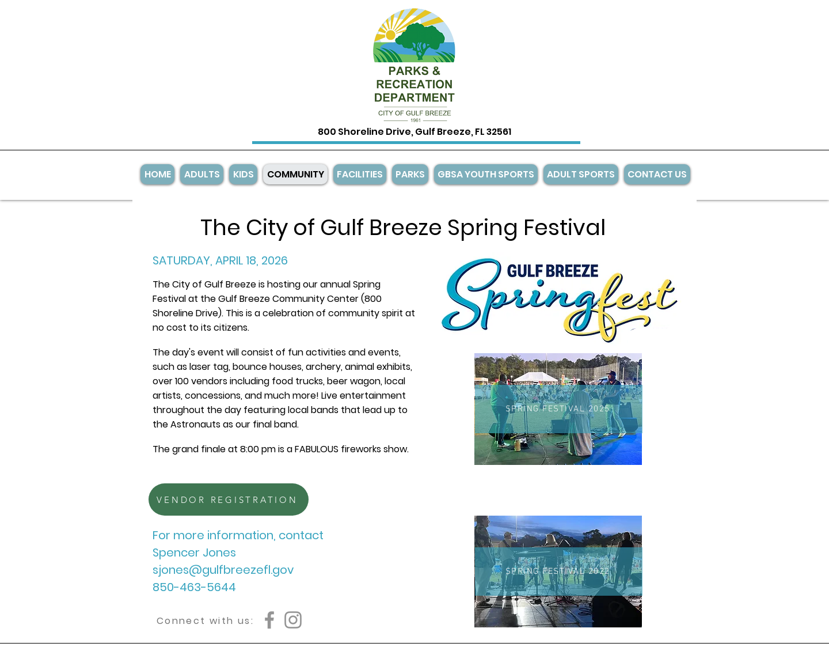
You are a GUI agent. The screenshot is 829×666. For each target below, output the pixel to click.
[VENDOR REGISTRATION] (229, 499)
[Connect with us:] (205, 620)
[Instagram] (293, 619)
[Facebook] (269, 619)
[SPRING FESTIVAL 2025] (558, 409)
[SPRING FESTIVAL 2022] (558, 571)
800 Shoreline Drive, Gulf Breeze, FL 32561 (414, 131)
